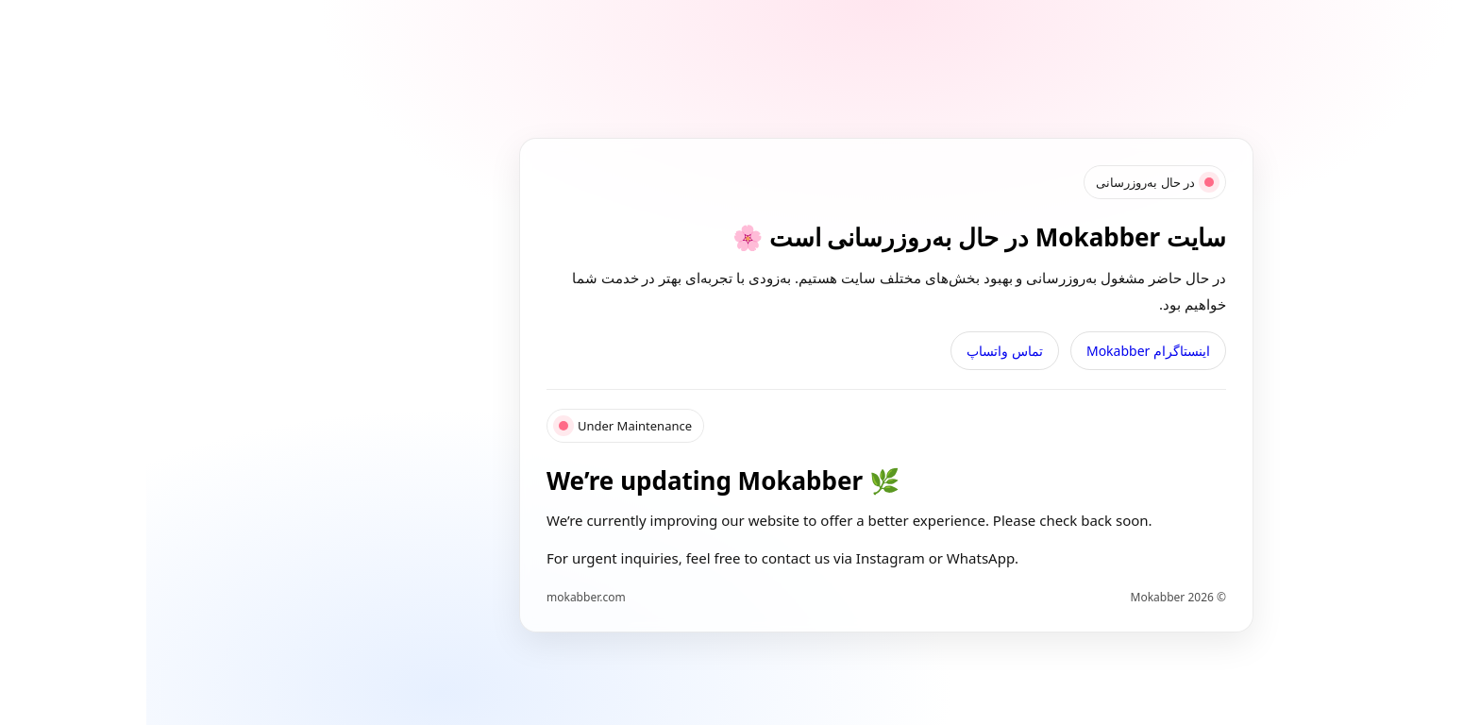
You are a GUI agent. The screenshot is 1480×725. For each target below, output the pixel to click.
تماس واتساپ (858, 351)
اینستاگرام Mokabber (1002, 351)
